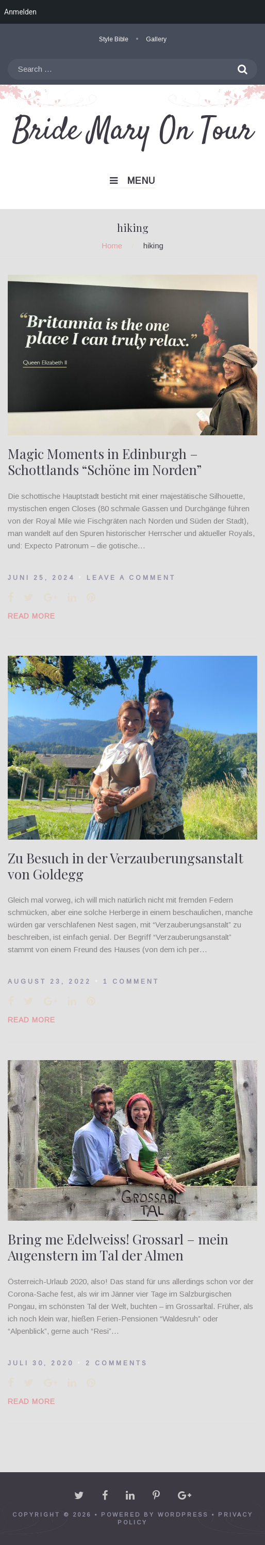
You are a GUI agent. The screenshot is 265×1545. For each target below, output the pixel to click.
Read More (31, 616)
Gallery (156, 39)
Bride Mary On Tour (132, 131)
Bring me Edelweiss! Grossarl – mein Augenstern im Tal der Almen (118, 1247)
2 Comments (117, 1363)
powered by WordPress (154, 1514)
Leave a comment (131, 577)
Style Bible (113, 39)
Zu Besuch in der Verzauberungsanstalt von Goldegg (125, 866)
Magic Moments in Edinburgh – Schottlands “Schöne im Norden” (105, 462)
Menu (132, 181)
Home (112, 245)
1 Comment (131, 981)
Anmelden (20, 12)
